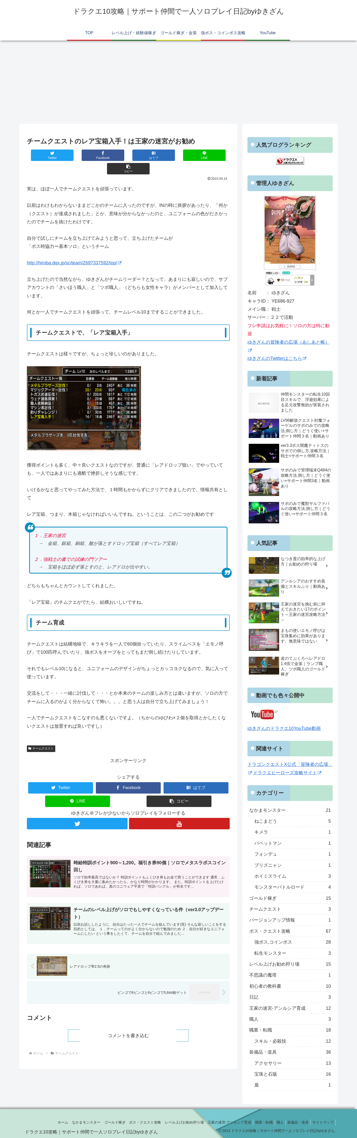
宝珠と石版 (292, 1074)
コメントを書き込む (128, 1023)
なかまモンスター (290, 810)
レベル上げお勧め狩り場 (290, 964)
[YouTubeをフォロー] (179, 810)
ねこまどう (292, 821)
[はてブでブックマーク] (128, 155)
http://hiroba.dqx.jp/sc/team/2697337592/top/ (74, 249)
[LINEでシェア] (169, 155)
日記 (290, 997)
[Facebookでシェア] (88, 155)
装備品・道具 (290, 1052)
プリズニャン (292, 865)
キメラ (292, 832)
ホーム (47, 1122)
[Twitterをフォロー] (77, 810)
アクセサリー (292, 1063)
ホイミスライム (292, 876)
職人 (290, 1019)
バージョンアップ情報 (290, 920)
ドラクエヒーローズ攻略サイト (287, 772)
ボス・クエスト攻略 (290, 931)
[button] (209, 155)
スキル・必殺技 (292, 1041)
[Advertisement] (178, 82)
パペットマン (292, 843)
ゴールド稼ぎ (290, 898)
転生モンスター (292, 953)
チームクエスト (41, 735)
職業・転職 (290, 1030)
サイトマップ (322, 1122)
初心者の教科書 (290, 986)
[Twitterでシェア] (47, 155)
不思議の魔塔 (290, 975)
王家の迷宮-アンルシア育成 (290, 1008)
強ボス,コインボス (292, 942)
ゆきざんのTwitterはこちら (276, 358)
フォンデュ (292, 854)
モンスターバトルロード (292, 887)
